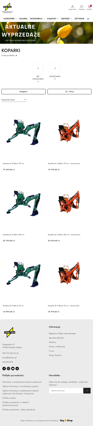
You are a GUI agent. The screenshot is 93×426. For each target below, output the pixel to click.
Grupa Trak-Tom (55, 355)
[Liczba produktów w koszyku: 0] (89, 8)
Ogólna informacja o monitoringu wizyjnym (20, 386)
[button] (37, 19)
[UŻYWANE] (79, 19)
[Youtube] (13, 368)
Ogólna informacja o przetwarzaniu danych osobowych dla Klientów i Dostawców (20, 392)
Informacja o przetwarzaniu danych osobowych (22, 382)
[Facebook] (4, 368)
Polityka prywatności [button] (13, 375)
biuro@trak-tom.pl (9, 357)
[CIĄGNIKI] (53, 19)
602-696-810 (7, 362)
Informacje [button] (54, 327)
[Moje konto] (72, 8)
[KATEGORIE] (10, 19)
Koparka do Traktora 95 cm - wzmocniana (63, 305)
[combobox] (13, 100)
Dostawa (52, 342)
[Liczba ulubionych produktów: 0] (82, 8)
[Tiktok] (17, 368)
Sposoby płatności (56, 337)
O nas (51, 351)
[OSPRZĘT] (66, 19)
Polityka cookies (9, 398)
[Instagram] (8, 368)
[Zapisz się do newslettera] (66, 391)
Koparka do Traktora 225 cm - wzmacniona (64, 234)
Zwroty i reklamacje (57, 346)
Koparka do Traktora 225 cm (13, 234)
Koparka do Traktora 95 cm (13, 305)
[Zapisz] (87, 391)
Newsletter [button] (54, 375)
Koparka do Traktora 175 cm (13, 163)
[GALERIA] (23, 19)
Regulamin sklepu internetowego (62, 333)
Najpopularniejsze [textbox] (8, 99)
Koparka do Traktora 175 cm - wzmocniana (64, 163)
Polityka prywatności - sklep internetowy (18, 409)
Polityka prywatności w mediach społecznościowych (15, 404)
